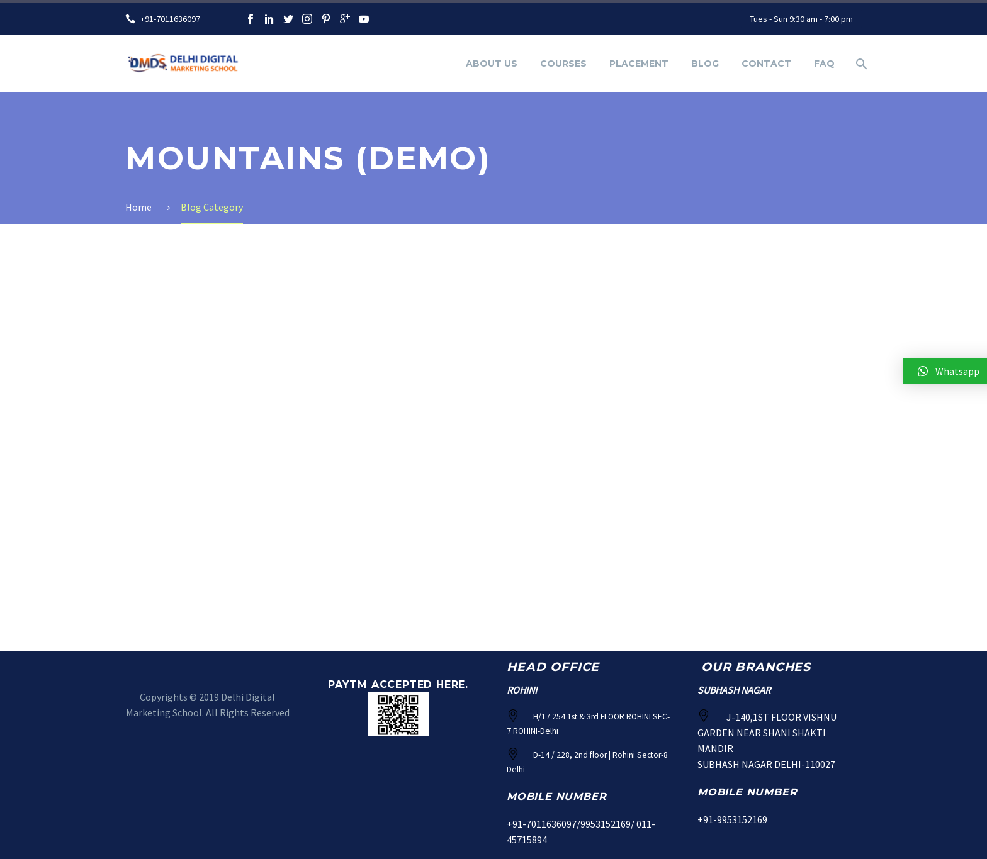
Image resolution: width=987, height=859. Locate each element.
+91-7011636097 (169, 19)
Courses (563, 63)
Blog (705, 63)
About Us (491, 63)
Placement (638, 63)
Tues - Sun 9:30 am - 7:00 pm (801, 19)
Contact (766, 63)
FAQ (824, 63)
